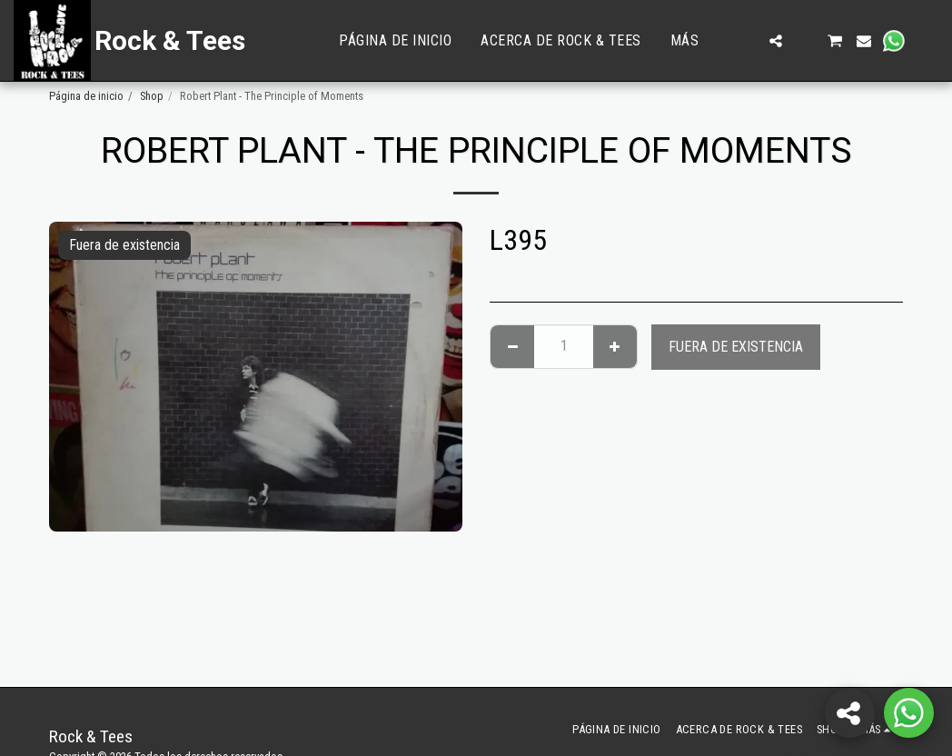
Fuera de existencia (736, 346)
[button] (746, 41)
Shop (152, 96)
